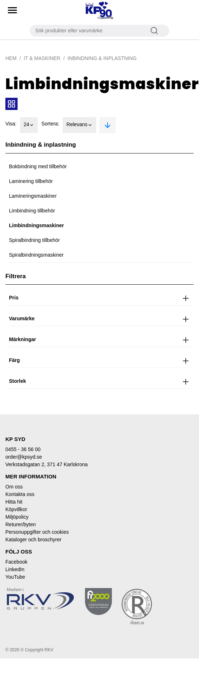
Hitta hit (13, 502)
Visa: (10, 124)
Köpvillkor (16, 509)
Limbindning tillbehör (32, 211)
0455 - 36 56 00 (23, 449)
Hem (10, 58)
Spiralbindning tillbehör (34, 240)
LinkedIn (14, 569)
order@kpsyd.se (23, 457)
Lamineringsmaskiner (33, 196)
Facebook (16, 562)
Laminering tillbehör (31, 181)
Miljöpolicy (17, 517)
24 (29, 125)
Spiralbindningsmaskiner (36, 255)
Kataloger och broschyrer (33, 539)
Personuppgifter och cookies (37, 532)
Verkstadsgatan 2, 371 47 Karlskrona (46, 464)
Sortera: (50, 124)
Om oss (14, 487)
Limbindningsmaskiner (36, 225)
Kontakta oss (19, 494)
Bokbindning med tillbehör (38, 166)
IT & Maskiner (42, 58)
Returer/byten (20, 524)
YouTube (15, 577)
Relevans (79, 125)
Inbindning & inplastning (102, 58)
